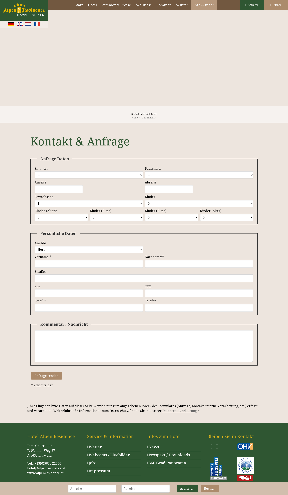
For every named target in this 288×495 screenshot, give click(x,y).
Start (79, 5)
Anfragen (251, 5)
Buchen (276, 5)
